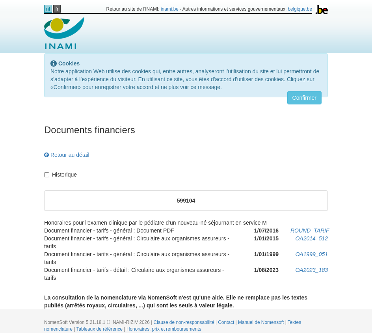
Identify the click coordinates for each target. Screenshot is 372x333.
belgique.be (300, 9)
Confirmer (304, 98)
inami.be (170, 9)
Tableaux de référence (100, 329)
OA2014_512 (311, 238)
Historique (60, 174)
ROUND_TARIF (309, 230)
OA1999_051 (311, 254)
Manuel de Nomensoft (261, 322)
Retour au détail (66, 155)
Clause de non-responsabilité (185, 322)
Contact (226, 322)
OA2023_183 (311, 270)
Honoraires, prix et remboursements (163, 329)
